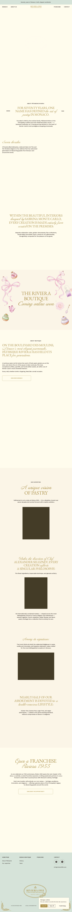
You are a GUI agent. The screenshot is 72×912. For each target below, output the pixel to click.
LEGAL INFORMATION (30, 905)
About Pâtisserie (7, 861)
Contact (67, 7)
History (21, 861)
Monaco (4, 7)
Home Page (5, 857)
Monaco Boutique (25, 857)
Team (20, 863)
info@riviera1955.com (60, 867)
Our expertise (6, 863)
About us (14, 7)
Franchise (57, 7)
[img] (36, 7)
